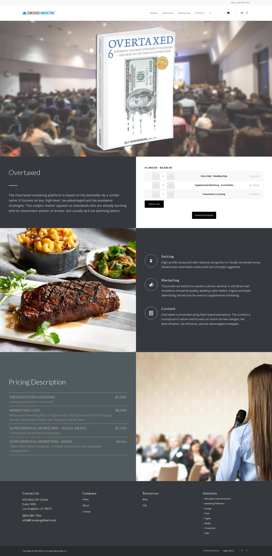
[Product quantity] (163, 176)
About (86, 505)
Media (208, 523)
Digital (208, 518)
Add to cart (154, 204)
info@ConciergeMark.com (39, 520)
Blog (145, 499)
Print (207, 513)
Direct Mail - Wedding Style (214, 176)
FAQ (145, 505)
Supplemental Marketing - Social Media (214, 185)
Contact (87, 511)
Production (210, 528)
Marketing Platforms (214, 503)
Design (208, 508)
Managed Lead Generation (218, 498)
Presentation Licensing (214, 194)
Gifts (207, 533)
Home (86, 499)
